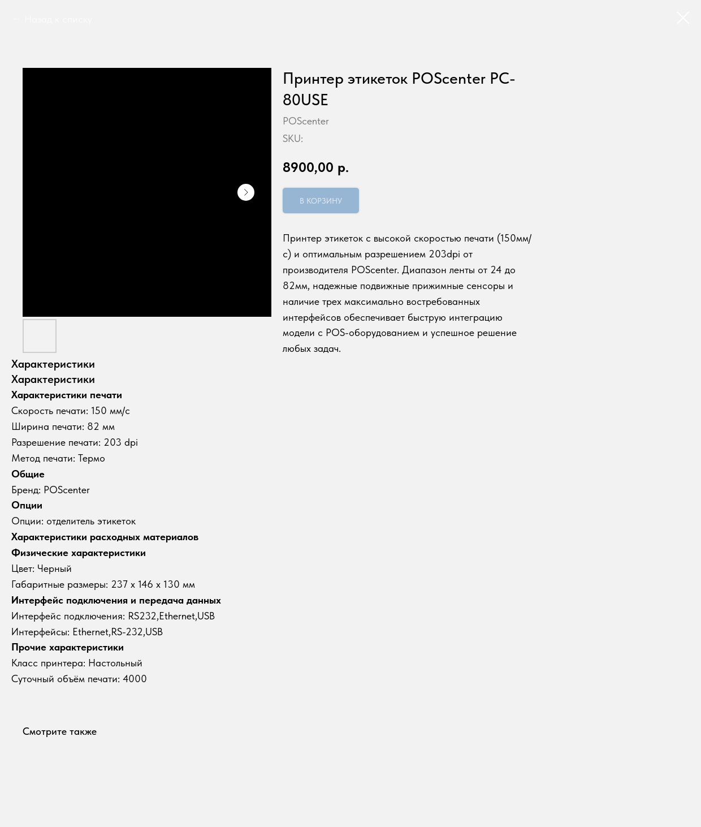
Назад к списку (58, 19)
